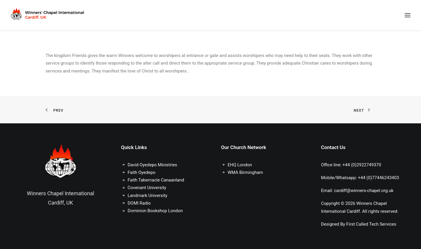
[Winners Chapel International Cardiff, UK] (48, 15)
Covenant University (148, 187)
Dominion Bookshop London (155, 210)
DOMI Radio (139, 203)
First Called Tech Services (371, 224)
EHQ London (240, 164)
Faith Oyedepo (142, 172)
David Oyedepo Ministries (152, 164)
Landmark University (148, 195)
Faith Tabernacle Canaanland (156, 180)
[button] (407, 15)
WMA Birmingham (245, 172)
